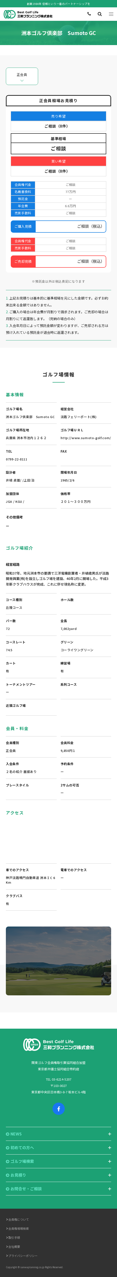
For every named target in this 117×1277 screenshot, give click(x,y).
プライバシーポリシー (23, 1255)
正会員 (22, 74)
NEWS (14, 1133)
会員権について (18, 1219)
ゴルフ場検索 (20, 1161)
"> (58, 837)
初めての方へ (20, 1147)
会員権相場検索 (18, 1228)
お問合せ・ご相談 (24, 1188)
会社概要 (14, 1246)
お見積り (16, 1175)
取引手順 (14, 1237)
